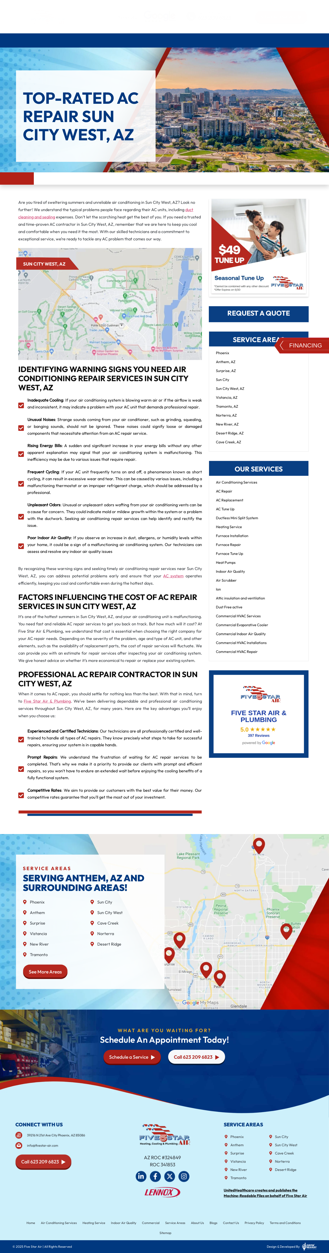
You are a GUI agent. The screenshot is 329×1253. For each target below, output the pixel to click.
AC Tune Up (225, 513)
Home (22, 40)
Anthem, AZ (225, 366)
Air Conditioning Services (57, 40)
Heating (96, 40)
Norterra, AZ (226, 419)
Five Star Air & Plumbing (47, 701)
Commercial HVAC (197, 40)
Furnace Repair (228, 549)
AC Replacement (229, 504)
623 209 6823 (214, 18)
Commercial (152, 1223)
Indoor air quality (155, 40)
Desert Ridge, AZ (230, 437)
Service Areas (234, 40)
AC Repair (224, 495)
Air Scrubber (226, 584)
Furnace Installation (232, 540)
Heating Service (229, 531)
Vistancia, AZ (226, 402)
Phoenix (222, 357)
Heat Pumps (226, 567)
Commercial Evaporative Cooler (242, 629)
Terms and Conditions (274, 1223)
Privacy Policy (246, 1223)
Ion (218, 593)
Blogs (208, 1223)
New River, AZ (227, 428)
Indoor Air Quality (230, 575)
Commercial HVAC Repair (237, 656)
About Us (265, 40)
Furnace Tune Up (229, 558)
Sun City (222, 384)
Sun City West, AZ (230, 393)
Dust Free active (229, 611)
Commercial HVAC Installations (241, 647)
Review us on (128, 16)
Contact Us (301, 40)
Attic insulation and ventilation (240, 602)
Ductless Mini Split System (237, 522)
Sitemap (165, 1232)
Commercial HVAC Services (238, 620)
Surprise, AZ (226, 375)
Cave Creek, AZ (228, 446)
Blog (283, 40)
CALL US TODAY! (210, 13)
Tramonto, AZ (227, 410)
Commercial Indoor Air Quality (241, 638)
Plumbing (120, 40)
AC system (173, 576)
